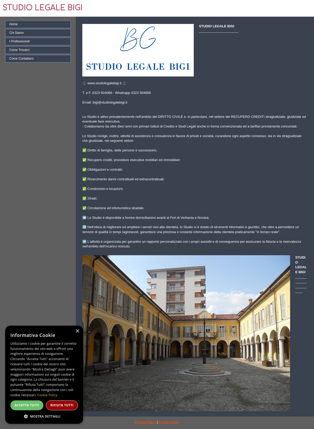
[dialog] (44, 375)
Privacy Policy (145, 422)
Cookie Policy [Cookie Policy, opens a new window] (47, 395)
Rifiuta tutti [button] (62, 405)
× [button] (77, 331)
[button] (44, 416)
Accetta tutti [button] (27, 405)
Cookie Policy (169, 422)
